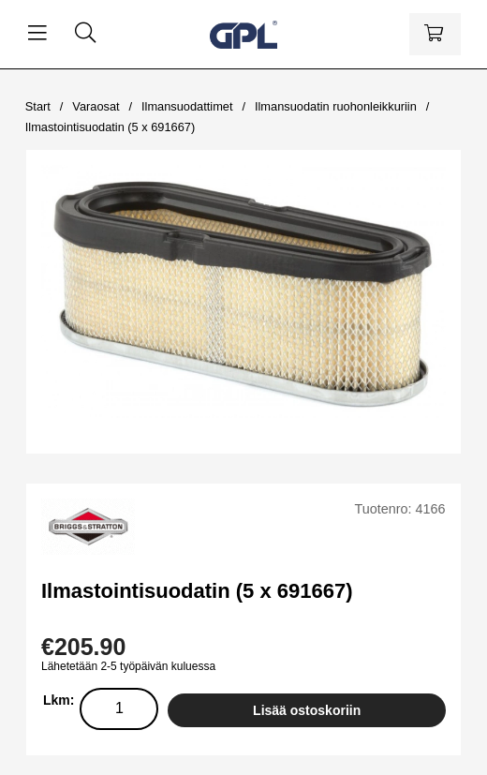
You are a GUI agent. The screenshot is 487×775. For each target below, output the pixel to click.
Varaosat (95, 106)
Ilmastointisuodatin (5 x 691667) (110, 127)
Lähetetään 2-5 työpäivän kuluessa (128, 666)
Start (38, 106)
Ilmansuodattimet (186, 106)
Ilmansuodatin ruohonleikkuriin (336, 106)
